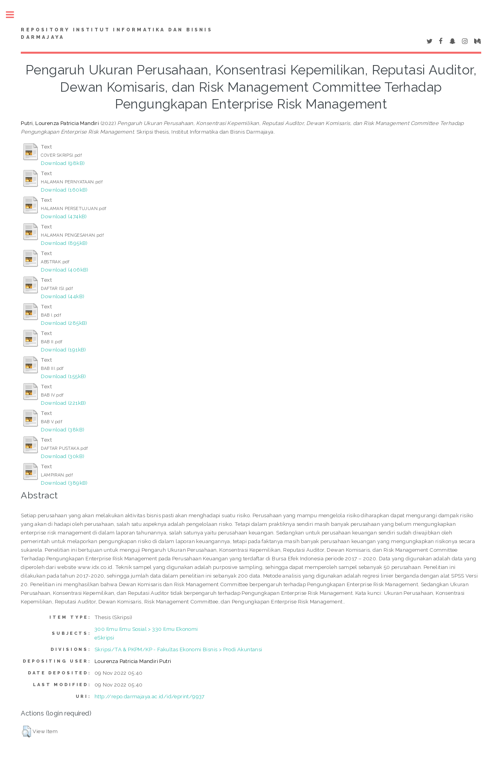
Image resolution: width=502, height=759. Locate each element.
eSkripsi (104, 637)
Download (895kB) (64, 243)
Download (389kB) (64, 483)
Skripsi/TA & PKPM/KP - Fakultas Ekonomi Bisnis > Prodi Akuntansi (178, 649)
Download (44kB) (62, 296)
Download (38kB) (62, 429)
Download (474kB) (64, 216)
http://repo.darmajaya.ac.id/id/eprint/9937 (150, 696)
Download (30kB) (62, 456)
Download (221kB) (63, 403)
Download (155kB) (63, 376)
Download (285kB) (64, 323)
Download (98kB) (63, 163)
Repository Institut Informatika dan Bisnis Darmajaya (116, 33)
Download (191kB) (63, 349)
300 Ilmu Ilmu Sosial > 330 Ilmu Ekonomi (146, 629)
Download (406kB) (64, 269)
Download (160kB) (64, 190)
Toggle (14, 14)
